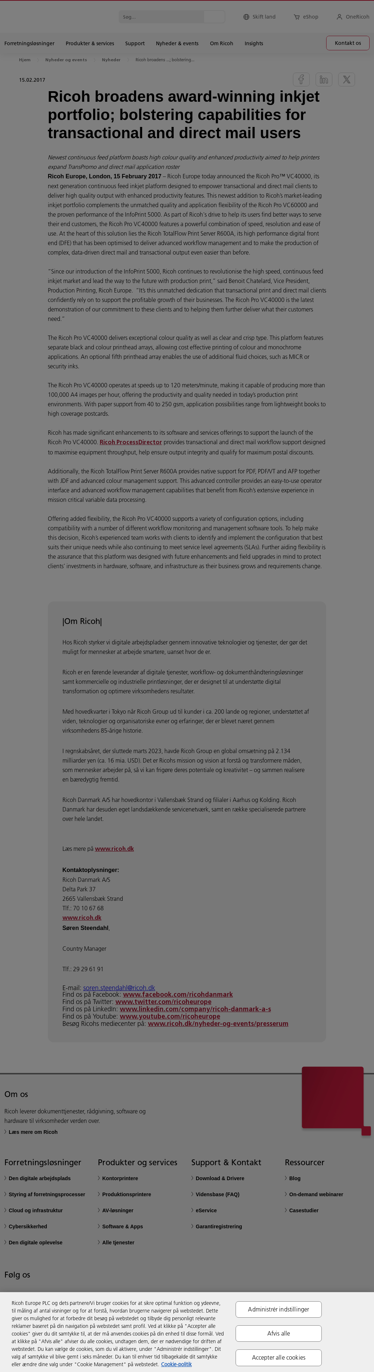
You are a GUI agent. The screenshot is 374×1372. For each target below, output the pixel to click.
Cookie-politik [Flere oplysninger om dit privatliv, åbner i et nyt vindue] (176, 1364)
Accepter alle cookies (278, 1357)
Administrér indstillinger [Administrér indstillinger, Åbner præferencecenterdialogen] (278, 1309)
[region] (187, 1332)
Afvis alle (278, 1333)
